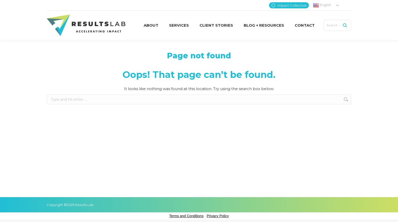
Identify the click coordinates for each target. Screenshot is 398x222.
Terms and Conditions (186, 216)
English (322, 5)
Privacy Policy (218, 216)
